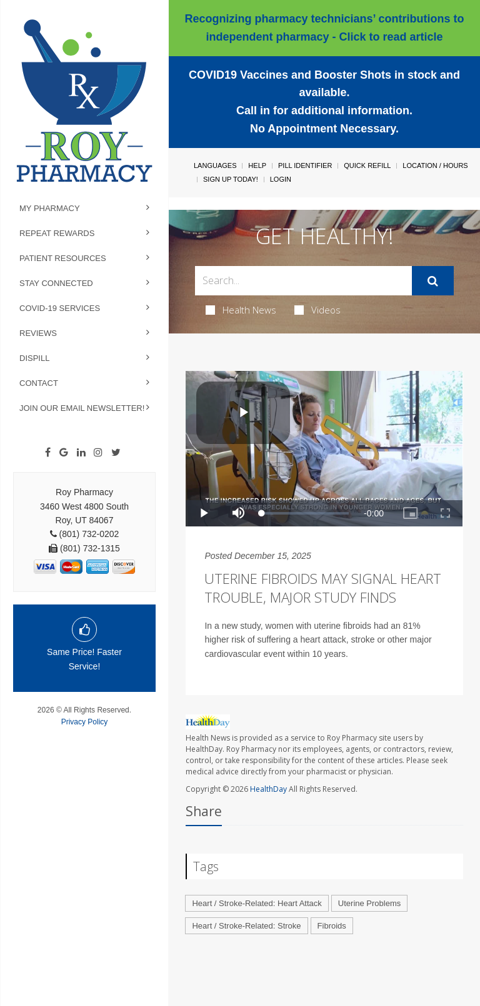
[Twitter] (116, 453)
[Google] (63, 453)
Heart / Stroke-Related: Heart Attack (256, 903)
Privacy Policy (84, 722)
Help (257, 165)
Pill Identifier (305, 165)
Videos (317, 309)
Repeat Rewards (56, 233)
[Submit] (433, 281)
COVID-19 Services (59, 308)
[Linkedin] (81, 453)
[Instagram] (98, 453)
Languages (215, 165)
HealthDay (268, 789)
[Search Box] (303, 280)
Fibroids (332, 925)
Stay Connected (56, 283)
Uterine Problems (369, 903)
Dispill (34, 358)
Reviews (38, 333)
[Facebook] (48, 453)
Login (280, 179)
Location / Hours (435, 165)
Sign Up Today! (230, 179)
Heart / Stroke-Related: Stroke (246, 925)
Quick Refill (367, 165)
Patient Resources (62, 258)
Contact (38, 383)
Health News (241, 309)
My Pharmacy (49, 208)
